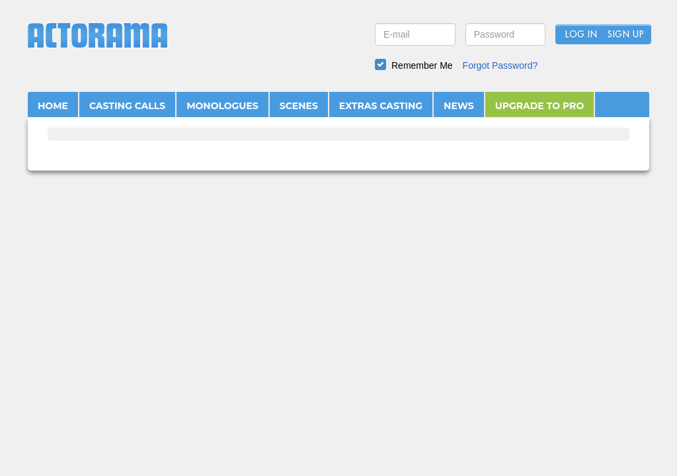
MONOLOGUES (222, 106)
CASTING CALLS (127, 106)
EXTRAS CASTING (380, 106)
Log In (581, 35)
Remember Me (422, 65)
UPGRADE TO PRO (539, 106)
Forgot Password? (500, 65)
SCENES (299, 106)
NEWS (459, 106)
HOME (53, 106)
